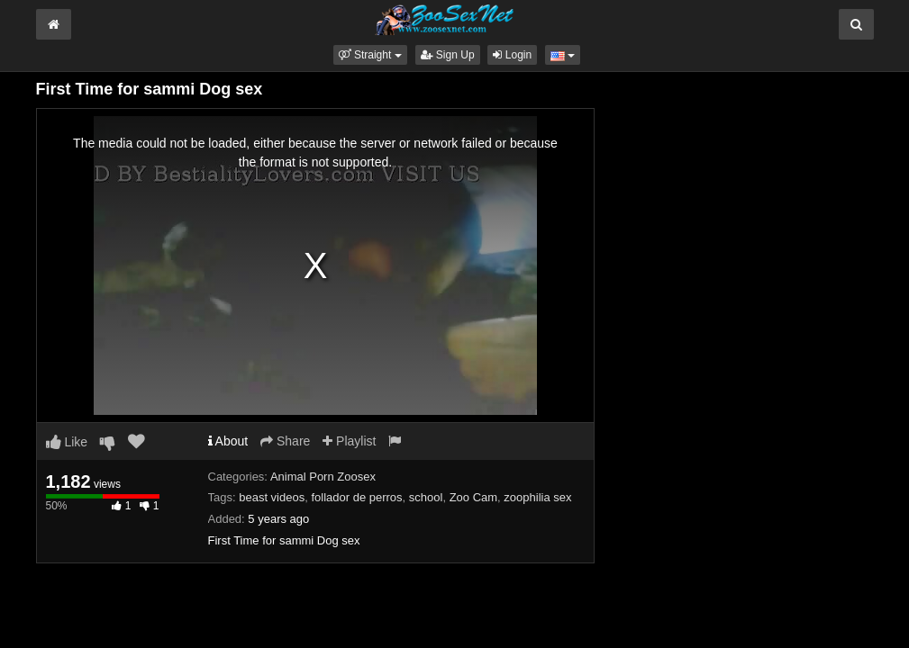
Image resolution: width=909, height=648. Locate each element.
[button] (370, 55)
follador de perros (356, 497)
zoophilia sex (537, 497)
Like (67, 442)
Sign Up (448, 55)
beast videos (272, 497)
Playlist (349, 441)
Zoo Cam (473, 497)
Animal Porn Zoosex (323, 476)
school (426, 497)
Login (512, 55)
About (228, 441)
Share (285, 441)
